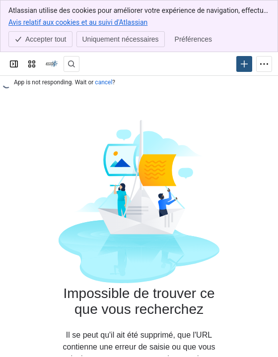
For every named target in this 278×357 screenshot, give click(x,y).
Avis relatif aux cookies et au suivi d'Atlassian (77, 21)
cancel (103, 82)
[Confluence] (52, 64)
